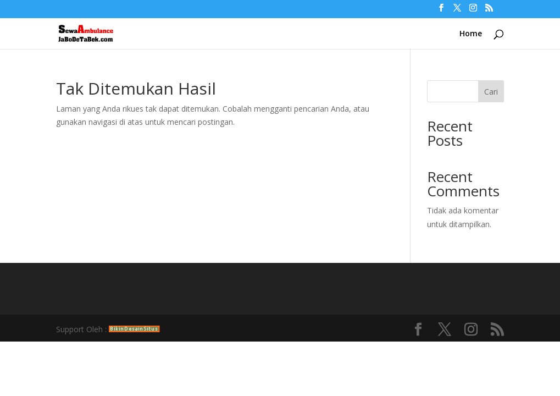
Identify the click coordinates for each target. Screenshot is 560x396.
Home (470, 34)
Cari (491, 91)
